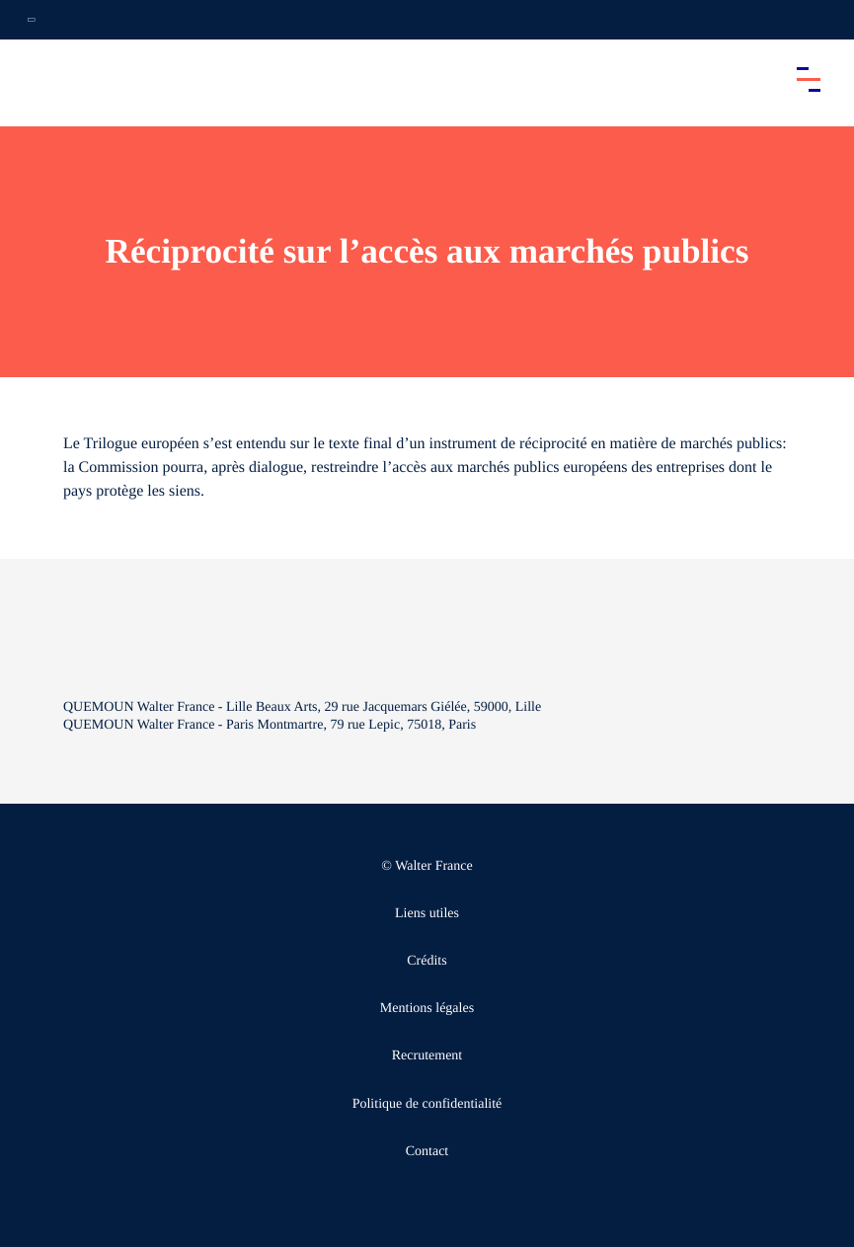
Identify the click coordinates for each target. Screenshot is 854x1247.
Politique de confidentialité (427, 1104)
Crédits (426, 961)
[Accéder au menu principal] (808, 79)
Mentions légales (427, 1008)
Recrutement (427, 1056)
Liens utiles (427, 913)
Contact (427, 1151)
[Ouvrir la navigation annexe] (31, 20)
